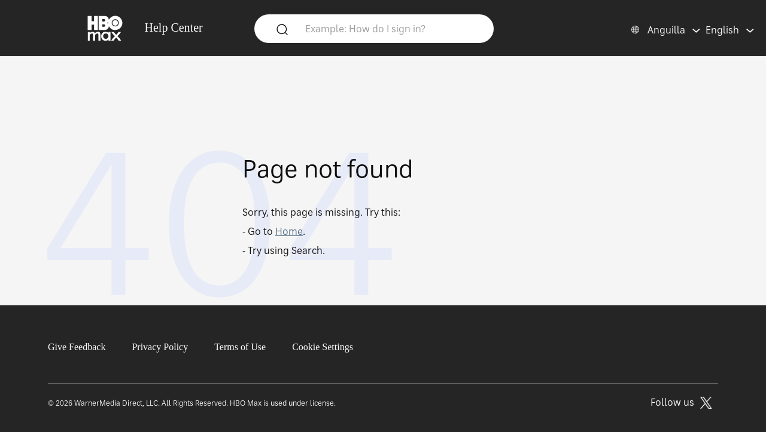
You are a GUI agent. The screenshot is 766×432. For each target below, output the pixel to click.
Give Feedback (76, 347)
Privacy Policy (160, 347)
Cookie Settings (322, 347)
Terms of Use (240, 347)
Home (289, 231)
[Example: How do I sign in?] (392, 28)
